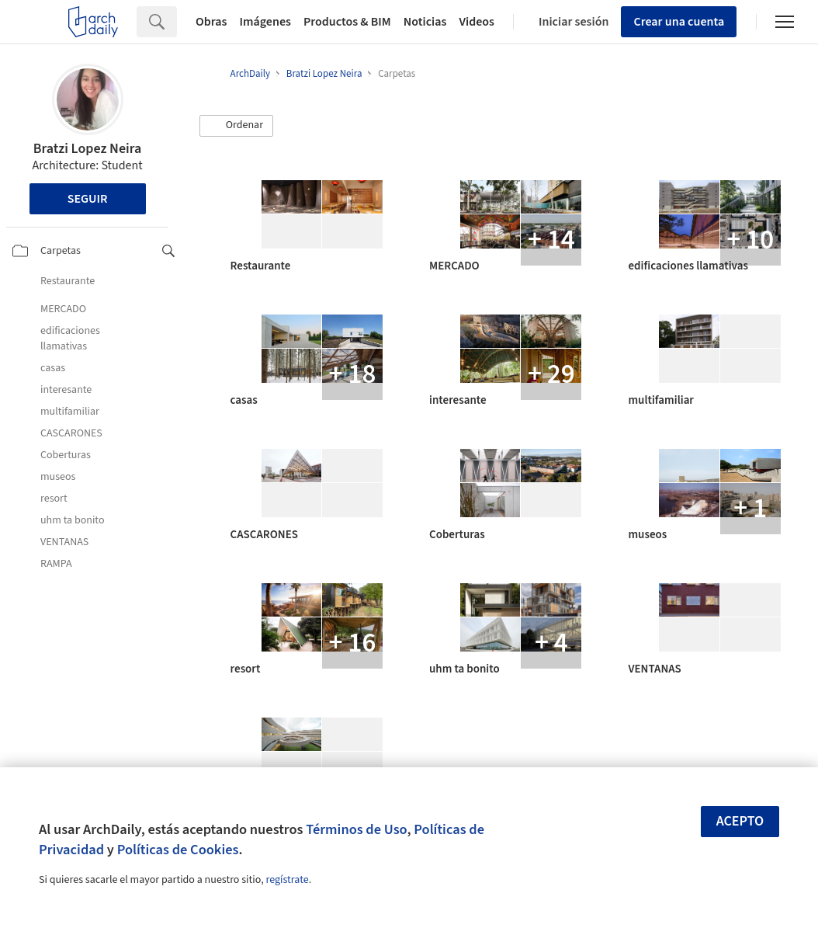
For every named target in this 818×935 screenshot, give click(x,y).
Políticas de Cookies (178, 849)
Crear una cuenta (678, 21)
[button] (236, 126)
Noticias (425, 22)
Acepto (740, 821)
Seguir (88, 198)
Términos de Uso (356, 829)
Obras (211, 22)
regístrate (286, 880)
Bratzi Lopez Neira (87, 148)
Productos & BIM (347, 22)
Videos (476, 22)
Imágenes (265, 22)
